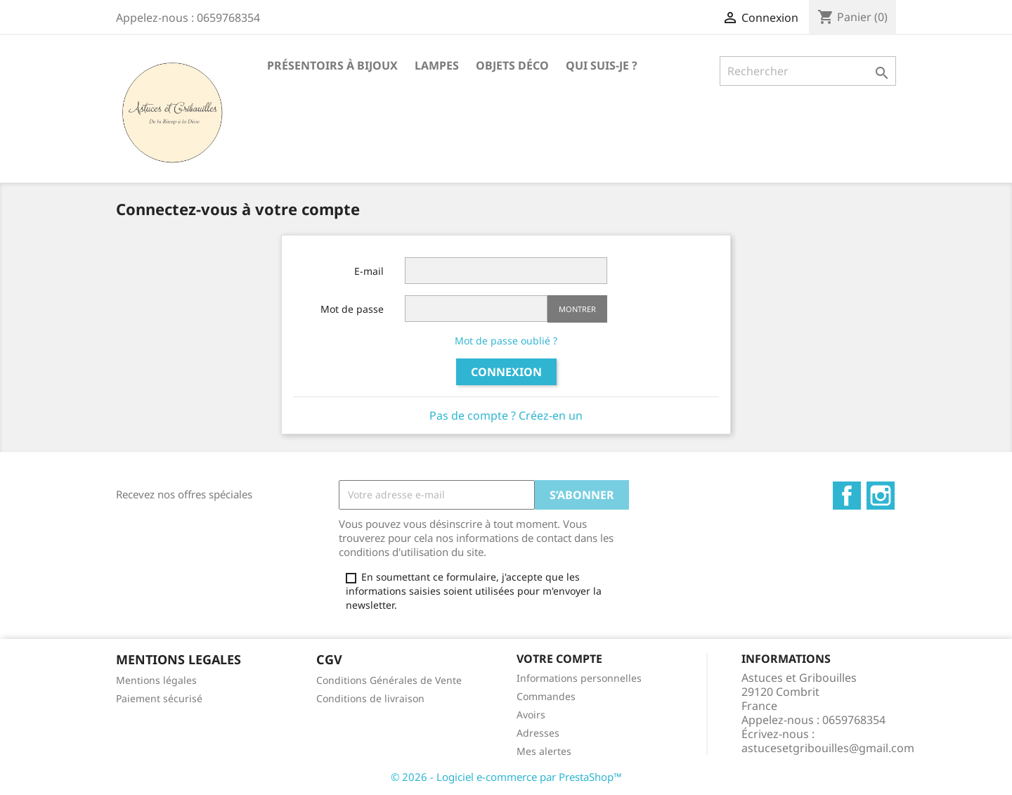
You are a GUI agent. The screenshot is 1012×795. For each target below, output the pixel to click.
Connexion (506, 372)
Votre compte (559, 658)
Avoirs (531, 714)
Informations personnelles (579, 678)
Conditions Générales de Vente (389, 680)
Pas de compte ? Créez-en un (506, 415)
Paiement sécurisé (159, 698)
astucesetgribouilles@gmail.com (827, 748)
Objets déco (512, 65)
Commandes (546, 696)
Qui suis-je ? (601, 65)
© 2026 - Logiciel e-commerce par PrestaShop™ (506, 777)
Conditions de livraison (370, 698)
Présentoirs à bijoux (332, 65)
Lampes (437, 65)
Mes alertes (544, 751)
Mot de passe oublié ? (506, 340)
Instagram (881, 495)
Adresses (538, 732)
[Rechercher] (808, 71)
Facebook (847, 495)
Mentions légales (156, 680)
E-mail (369, 271)
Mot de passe (352, 309)
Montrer (577, 309)
